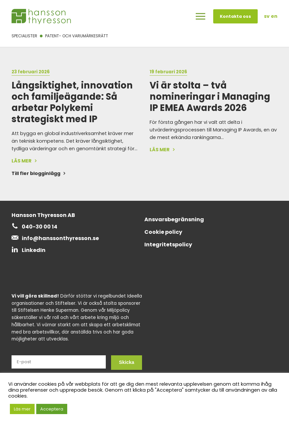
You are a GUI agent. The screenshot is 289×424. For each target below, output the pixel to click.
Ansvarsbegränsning (174, 219)
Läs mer (22, 409)
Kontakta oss (235, 16)
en (274, 16)
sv (267, 16)
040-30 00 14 (39, 226)
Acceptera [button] (51, 409)
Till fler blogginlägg (36, 173)
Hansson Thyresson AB (43, 215)
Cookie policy (163, 232)
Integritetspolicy (168, 244)
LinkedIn (33, 250)
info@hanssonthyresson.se (60, 238)
